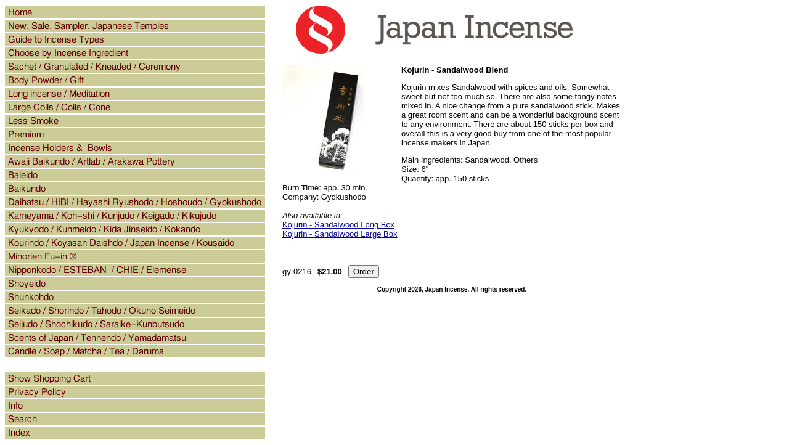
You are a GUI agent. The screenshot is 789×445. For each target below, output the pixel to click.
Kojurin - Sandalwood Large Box (339, 234)
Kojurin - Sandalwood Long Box (338, 224)
